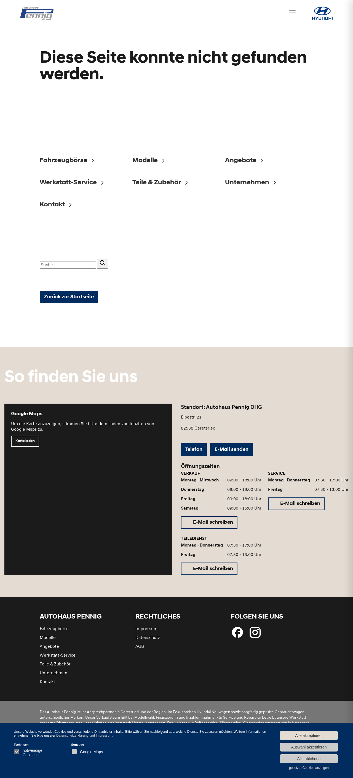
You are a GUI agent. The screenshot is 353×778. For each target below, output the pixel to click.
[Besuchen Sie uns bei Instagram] (255, 635)
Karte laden (25, 444)
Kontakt (47, 685)
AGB (139, 650)
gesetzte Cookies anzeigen (309, 768)
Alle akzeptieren (309, 735)
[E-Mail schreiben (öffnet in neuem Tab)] (209, 525)
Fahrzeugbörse (54, 632)
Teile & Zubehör (55, 667)
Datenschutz (147, 641)
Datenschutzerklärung (72, 735)
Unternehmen (53, 676)
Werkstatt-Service (58, 659)
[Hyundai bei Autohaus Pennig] (319, 16)
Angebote (49, 650)
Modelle (48, 641)
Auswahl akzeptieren (309, 747)
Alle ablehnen (309, 758)
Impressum (146, 632)
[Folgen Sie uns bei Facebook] (237, 635)
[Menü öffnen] (286, 12)
